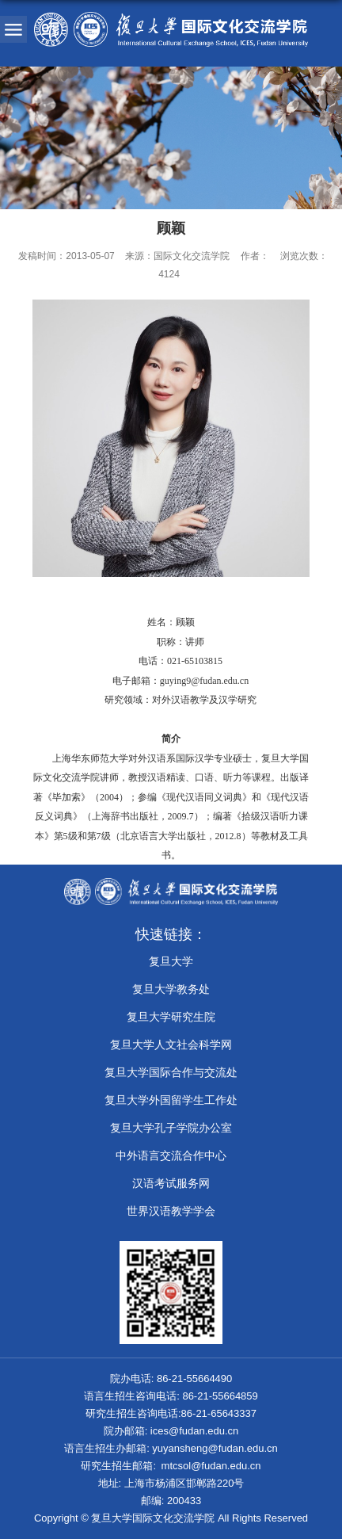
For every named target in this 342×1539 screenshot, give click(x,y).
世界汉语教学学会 (171, 1211)
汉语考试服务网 (171, 1183)
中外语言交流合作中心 (171, 1155)
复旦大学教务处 (171, 989)
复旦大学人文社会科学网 (171, 1044)
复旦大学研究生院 (171, 1016)
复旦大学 (171, 961)
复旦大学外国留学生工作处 (171, 1100)
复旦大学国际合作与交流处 (171, 1072)
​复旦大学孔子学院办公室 (171, 1127)
